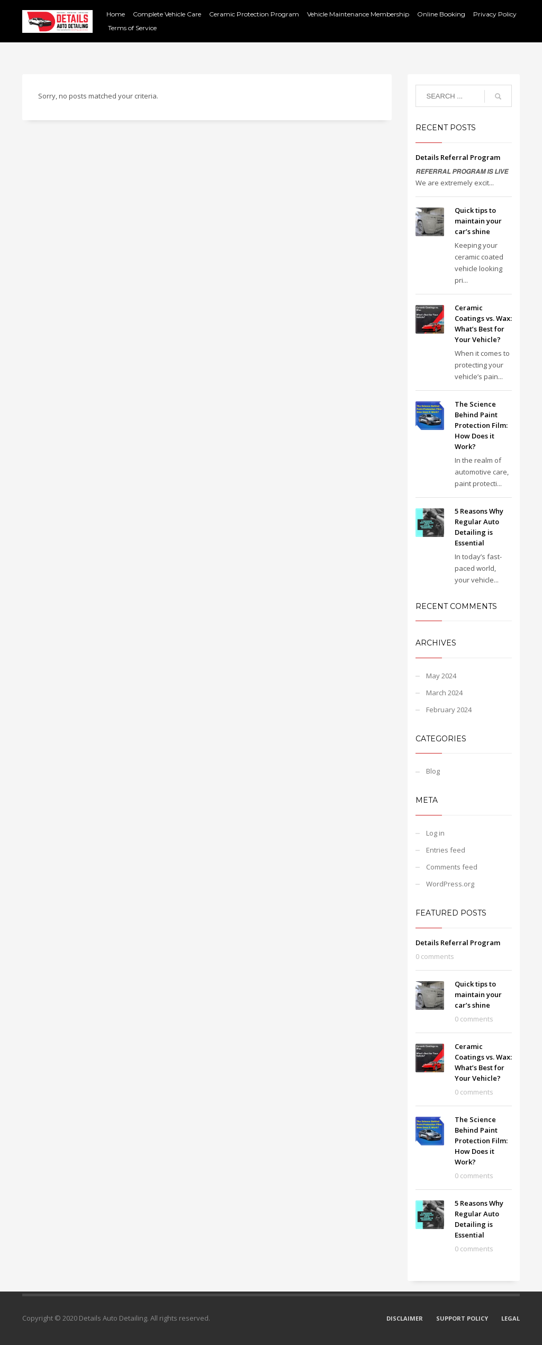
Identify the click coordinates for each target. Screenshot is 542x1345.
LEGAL (510, 1318)
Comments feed (451, 867)
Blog (433, 771)
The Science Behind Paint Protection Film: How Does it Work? (481, 425)
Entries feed (445, 850)
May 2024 (441, 675)
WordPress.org (450, 884)
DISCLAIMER (404, 1318)
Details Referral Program (457, 157)
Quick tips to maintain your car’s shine (478, 220)
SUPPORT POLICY (462, 1318)
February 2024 (449, 709)
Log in (435, 833)
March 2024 (444, 692)
